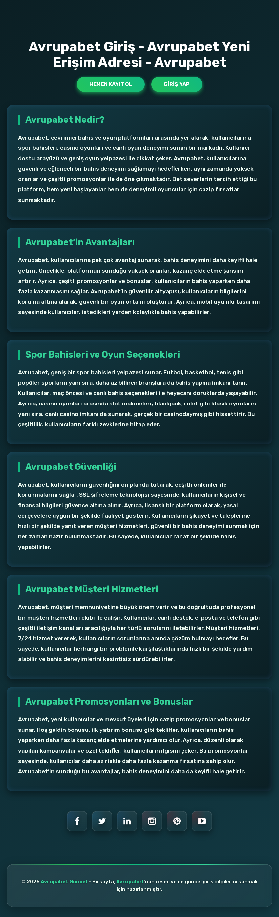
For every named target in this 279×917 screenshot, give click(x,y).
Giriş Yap (177, 84)
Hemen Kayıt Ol (110, 84)
